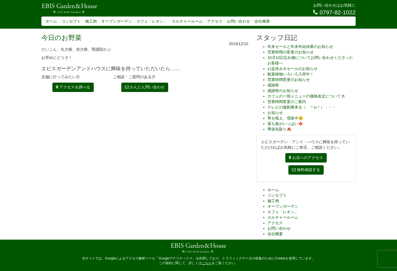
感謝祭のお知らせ (282, 90)
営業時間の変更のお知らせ (290, 52)
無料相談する (306, 169)
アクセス (214, 21)
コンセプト (71, 21)
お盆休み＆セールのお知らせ (292, 68)
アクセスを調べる (73, 87)
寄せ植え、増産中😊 (285, 118)
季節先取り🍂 (279, 129)
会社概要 (262, 21)
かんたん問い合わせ (145, 87)
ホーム (51, 21)
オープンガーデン (116, 21)
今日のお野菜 (61, 37)
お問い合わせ (238, 21)
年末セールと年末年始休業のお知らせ (300, 46)
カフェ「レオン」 (151, 21)
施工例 (91, 21)
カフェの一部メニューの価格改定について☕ (306, 96)
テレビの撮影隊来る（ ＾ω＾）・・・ (301, 107)
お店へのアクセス (306, 157)
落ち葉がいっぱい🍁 (285, 123)
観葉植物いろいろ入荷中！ (290, 74)
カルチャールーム (187, 21)
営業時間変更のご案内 (286, 101)
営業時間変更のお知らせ (288, 79)
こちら (207, 263)
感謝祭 (273, 85)
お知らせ (275, 112)
